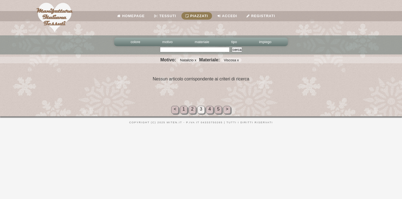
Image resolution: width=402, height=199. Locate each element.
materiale (202, 42)
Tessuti (165, 16)
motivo (167, 42)
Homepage (130, 16)
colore (135, 42)
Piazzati (197, 16)
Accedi (227, 16)
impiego (265, 42)
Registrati (260, 16)
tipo (234, 42)
